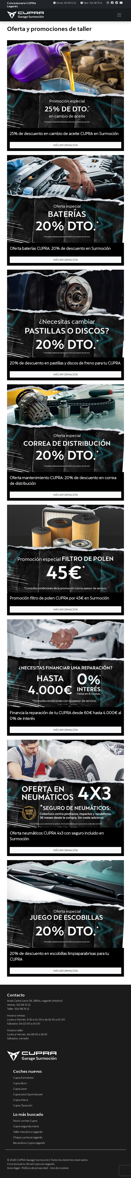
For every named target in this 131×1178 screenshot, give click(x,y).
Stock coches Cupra (25, 1120)
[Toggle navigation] (119, 15)
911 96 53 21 (23, 1004)
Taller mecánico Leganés (27, 1131)
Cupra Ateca (20, 1099)
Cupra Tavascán (22, 1105)
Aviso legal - (14, 1167)
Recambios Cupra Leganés (29, 1142)
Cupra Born (20, 1083)
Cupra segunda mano (26, 1126)
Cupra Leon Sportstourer (28, 1094)
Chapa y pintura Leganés (27, 1137)
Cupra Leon (20, 1088)
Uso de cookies (59, 1167)
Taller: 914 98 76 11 (91, 2)
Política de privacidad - (36, 1167)
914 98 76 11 (22, 1008)
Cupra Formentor (23, 1077)
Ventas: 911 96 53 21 (64, 2)
